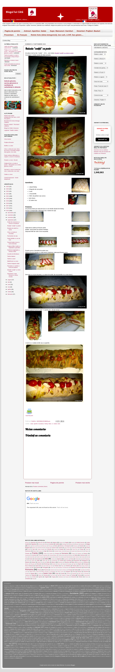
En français (22, 35)
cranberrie (17, 604)
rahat (27, 641)
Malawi (33, 562)
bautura (83, 589)
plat (25, 640)
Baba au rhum (29, 589)
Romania (29, 569)
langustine (50, 623)
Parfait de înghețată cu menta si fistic (13, 250)
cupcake (76, 606)
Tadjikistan (27, 575)
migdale (89, 629)
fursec (92, 613)
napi (10, 632)
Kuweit (81, 558)
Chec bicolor (7, 139)
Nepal (63, 564)
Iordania (83, 557)
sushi (82, 651)
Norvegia (86, 564)
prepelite (90, 639)
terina (40, 652)
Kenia (71, 559)
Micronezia (79, 562)
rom (36, 644)
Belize (29, 545)
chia (39, 599)
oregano (23, 634)
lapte (60, 623)
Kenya (21, 621)
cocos (64, 601)
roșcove (66, 643)
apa (38, 587)
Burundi (41, 547)
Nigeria (79, 564)
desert (108, 606)
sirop (96, 647)
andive (95, 586)
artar (88, 587)
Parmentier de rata (12, 236)
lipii (43, 625)
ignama (56, 618)
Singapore (67, 571)
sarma (81, 646)
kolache (21, 623)
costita (86, 602)
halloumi (103, 616)
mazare (12, 629)
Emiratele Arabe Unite (59, 551)
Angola (72, 542)
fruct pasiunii (60, 613)
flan (87, 611)
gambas (6, 614)
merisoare (41, 629)
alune (82, 586)
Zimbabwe (27, 578)
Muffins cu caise (8, 145)
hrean (26, 618)
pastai (78, 636)
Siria (74, 571)
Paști (7, 638)
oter (44, 634)
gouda (109, 614)
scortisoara (106, 646)
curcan (81, 606)
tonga (33, 578)
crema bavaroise (32, 604)
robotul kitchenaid (22, 644)
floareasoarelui (94, 611)
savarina (94, 645)
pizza (12, 640)
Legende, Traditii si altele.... (11, 130)
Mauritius (67, 562)
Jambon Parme (86, 620)
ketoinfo (72, 621)
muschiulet (95, 631)
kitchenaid (9, 623)
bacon (40, 589)
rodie (31, 644)
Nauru (59, 564)
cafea (36, 595)
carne (44, 597)
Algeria (54, 542)
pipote (7, 640)
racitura (17, 641)
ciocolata (94, 599)
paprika (31, 636)
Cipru (33, 549)
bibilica (30, 591)
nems (31, 632)
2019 (7, 201)
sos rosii (69, 649)
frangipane (26, 612)
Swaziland (74, 573)
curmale (88, 606)
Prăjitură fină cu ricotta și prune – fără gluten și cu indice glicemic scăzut (12, 51)
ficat (60, 611)
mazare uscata (20, 629)
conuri (27, 602)
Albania (49, 542)
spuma (106, 649)
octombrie (10, 217)
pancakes (101, 634)
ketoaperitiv (35, 622)
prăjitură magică (82, 639)
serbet (17, 647)
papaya (20, 636)
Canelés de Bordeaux (13, 254)
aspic (103, 587)
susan (77, 651)
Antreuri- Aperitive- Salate (35, 31)
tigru (44, 652)
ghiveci (75, 614)
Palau (62, 565)
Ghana (73, 553)
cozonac (103, 602)
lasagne (66, 623)
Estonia (67, 551)
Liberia (43, 560)
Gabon (45, 553)
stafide (24, 651)
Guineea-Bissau (53, 555)
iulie (9, 282)
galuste (107, 612)
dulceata (54, 609)
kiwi (17, 623)
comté (99, 601)
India (75, 555)
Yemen (86, 576)
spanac (81, 649)
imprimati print (29, 415)
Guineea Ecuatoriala (42, 555)
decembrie (11, 212)
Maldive (39, 562)
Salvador (52, 569)
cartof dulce (53, 597)
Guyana (60, 555)
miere (83, 629)
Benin (34, 545)
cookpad (38, 602)
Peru (32, 567)
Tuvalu (28, 576)
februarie (10, 294)
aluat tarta (75, 586)
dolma (20, 609)
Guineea (34, 555)
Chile (83, 547)
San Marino (63, 569)
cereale (103, 597)
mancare (37, 627)
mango (46, 627)
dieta (10, 609)
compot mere (93, 600)
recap (56, 641)
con (103, 600)
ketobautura (44, 622)
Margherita (70, 627)
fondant (12, 612)
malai (5, 627)
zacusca (107, 656)
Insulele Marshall (66, 557)
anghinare (107, 585)
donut (25, 609)
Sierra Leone (60, 571)
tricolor (107, 652)
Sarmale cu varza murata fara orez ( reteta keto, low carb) (12, 170)
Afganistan (33, 542)
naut (26, 632)
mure (83, 631)
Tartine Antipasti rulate (13, 263)
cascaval (66, 597)
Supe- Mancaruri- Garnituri (61, 31)
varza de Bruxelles (20, 656)
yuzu (103, 656)
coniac (5, 602)
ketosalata (92, 622)
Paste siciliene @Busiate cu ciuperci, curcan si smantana (12, 156)
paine (66, 634)
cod (69, 600)
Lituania (62, 560)
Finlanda (27, 553)
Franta (35, 553)
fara (17, 611)
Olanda (37, 565)
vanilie (108, 654)
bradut (109, 591)
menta (28, 629)
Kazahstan (66, 558)
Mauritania (60, 562)
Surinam (68, 573)
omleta (17, 634)
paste (91, 636)
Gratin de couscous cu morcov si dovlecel (13, 222)
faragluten (23, 611)
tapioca (14, 652)
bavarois (90, 589)
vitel (78, 656)
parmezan (60, 636)
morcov (36, 631)
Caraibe (73, 547)
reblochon (50, 641)
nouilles (70, 632)
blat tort (62, 591)
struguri (45, 651)
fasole (45, 611)
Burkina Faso (35, 547)
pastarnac (85, 636)
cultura (70, 606)
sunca (60, 651)
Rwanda (46, 569)
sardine (66, 646)
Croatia (81, 549)
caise (42, 595)
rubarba (71, 644)
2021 (7, 196)
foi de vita (101, 611)
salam (109, 643)
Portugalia (45, 567)
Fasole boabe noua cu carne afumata (13, 243)
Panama (74, 565)
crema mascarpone (79, 604)
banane (70, 589)
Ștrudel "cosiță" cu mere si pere (64, 53)
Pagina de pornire (12, 31)
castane (74, 597)
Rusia (39, 569)
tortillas (97, 652)
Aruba (45, 544)
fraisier (20, 612)
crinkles (37, 606)
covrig (97, 602)
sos (47, 649)
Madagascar (85, 560)
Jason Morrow (60, 665)
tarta (59, 423)
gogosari (92, 614)
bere (10, 591)
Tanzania (45, 575)
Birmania (50, 545)
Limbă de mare (21, 625)
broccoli (48, 593)
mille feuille (97, 629)
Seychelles (82, 569)
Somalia (27, 573)
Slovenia (86, 571)
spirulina (101, 649)
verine (42, 656)
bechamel (96, 589)
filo (72, 611)
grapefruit (8, 616)
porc (34, 640)
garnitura (24, 614)
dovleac (36, 609)
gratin (19, 616)
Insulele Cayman (40, 557)
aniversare (17, 587)
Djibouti (34, 551)
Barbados (82, 544)
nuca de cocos (78, 632)
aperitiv (36, 423)
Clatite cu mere (8, 174)
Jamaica (53, 558)
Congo (55, 549)
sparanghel (94, 649)
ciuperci (12, 601)
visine (69, 656)
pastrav (109, 636)
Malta (48, 562)
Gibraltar (79, 553)
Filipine (86, 551)
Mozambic (39, 564)
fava (51, 611)
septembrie (11, 220)
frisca (52, 613)
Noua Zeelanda (29, 565)
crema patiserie (107, 604)
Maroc (53, 562)
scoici (99, 646)
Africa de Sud (41, 542)
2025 (7, 186)
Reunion (86, 567)
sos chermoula (62, 649)
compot (86, 600)
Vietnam (81, 577)
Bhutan (38, 545)
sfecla (67, 647)
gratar (14, 616)
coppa (44, 602)
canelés (95, 595)
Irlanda (30, 559)
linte (39, 625)
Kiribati (76, 558)
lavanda (71, 623)
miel (78, 629)
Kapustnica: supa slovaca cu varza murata (12, 275)
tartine (24, 652)
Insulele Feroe (58, 557)
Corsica (68, 549)
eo (87, 609)
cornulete (62, 602)
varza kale (29, 656)
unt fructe (72, 654)
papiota (26, 636)
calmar (52, 595)
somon (37, 649)
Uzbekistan (60, 576)
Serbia (76, 569)
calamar (47, 595)
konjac (26, 623)
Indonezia (82, 555)
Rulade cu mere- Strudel (11, 160)
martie (9, 291)
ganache (17, 614)
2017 (7, 205)
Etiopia (78, 551)
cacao (26, 595)
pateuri (18, 638)
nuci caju (92, 632)
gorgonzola (103, 614)
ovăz (61, 634)
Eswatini (73, 551)
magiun (89, 625)
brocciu (43, 593)
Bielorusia (44, 545)
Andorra (61, 542)
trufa (15, 654)
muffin (64, 631)
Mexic (73, 562)
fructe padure (83, 613)
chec (18, 599)
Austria (57, 544)
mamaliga (29, 627)
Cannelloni (101, 595)
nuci (86, 632)
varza (11, 656)
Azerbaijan (64, 544)
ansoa (23, 587)
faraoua (40, 611)
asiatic (97, 587)
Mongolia (33, 564)
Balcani (61, 589)
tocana (62, 652)
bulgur (99, 593)
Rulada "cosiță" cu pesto (14, 225)
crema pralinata (10, 606)
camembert (70, 595)
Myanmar (107, 630)
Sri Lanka (39, 573)
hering (10, 618)
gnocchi (86, 614)
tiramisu (56, 652)
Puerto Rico (53, 567)
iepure (42, 618)
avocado (14, 589)
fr (15, 613)
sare (71, 645)
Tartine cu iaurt (11, 258)
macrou (76, 625)
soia (26, 649)
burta (11, 595)
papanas (14, 636)
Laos (28, 560)
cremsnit (24, 606)
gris (31, 616)
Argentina (33, 544)
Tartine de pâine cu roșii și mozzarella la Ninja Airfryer (11, 56)
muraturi (78, 631)
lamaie (43, 623)
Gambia (51, 553)
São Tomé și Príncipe (83, 573)
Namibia (54, 564)
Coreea (61, 549)
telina (35, 652)
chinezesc (71, 599)
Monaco (27, 564)
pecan (30, 638)
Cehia (78, 547)
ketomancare (80, 622)
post (60, 640)
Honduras (70, 555)
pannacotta (7, 636)
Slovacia (79, 571)
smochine (15, 649)
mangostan (59, 627)
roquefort (49, 644)
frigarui (40, 613)
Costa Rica (74, 549)
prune (95, 640)
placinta (19, 640)
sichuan (73, 647)
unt (66, 654)
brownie (54, 593)
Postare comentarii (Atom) (40, 486)
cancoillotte (89, 595)
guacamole (36, 616)
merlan (46, 629)
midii (73, 629)
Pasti (97, 636)
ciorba (103, 599)
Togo (58, 575)
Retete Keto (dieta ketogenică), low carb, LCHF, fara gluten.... (57, 35)
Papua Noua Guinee (83, 565)
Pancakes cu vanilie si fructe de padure (13, 266)
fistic (82, 611)
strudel (40, 651)
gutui (78, 616)
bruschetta (65, 593)
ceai (87, 597)
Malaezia (27, 562)
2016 (7, 208)
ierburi (46, 618)
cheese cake (31, 599)
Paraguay (27, 567)
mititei (108, 629)
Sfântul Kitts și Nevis (34, 571)
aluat (32, 423)
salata (8, 646)
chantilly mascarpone (9, 599)
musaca (88, 631)
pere (53, 638)
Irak (87, 557)
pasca (68, 636)
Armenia (40, 544)
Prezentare (9, 35)
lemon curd (93, 623)
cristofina (43, 606)
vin (52, 656)
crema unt (17, 606)
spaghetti (76, 649)
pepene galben (37, 638)
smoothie (21, 649)
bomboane (83, 591)
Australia (51, 544)
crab (108, 602)
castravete (80, 597)
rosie (54, 643)
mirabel (103, 629)
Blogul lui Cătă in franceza (11, 128)
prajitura (67, 640)
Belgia (88, 544)
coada (45, 600)
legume (84, 623)
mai (9, 287)
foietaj (46, 423)
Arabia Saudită (52, 587)
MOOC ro (24, 631)
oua (52, 634)
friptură (46, 613)
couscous (92, 602)
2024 (7, 189)
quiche (6, 641)
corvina (74, 602)
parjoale (54, 636)
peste (68, 638)
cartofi (59, 597)
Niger (74, 564)
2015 (7, 210)
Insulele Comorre (49, 557)
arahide (60, 587)
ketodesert (52, 622)
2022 (7, 193)
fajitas (13, 611)
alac (36, 585)
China (88, 547)
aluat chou (60, 586)
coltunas (74, 601)
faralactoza (33, 611)
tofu (66, 652)
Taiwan (40, 575)
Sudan (57, 573)
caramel (31, 597)
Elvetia (50, 551)
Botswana (75, 545)
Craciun (6, 604)
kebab (12, 621)
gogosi (97, 614)
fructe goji (75, 613)
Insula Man (32, 557)
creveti (30, 606)
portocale (41, 640)
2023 (7, 191)
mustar (101, 631)
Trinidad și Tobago (65, 575)
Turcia (79, 575)
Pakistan (57, 565)
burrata (6, 595)
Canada (60, 547)
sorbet (43, 649)
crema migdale (89, 604)
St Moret (19, 651)
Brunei (86, 545)
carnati (37, 597)
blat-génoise (69, 591)
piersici (104, 638)
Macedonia (76, 560)
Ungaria (47, 577)
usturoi (90, 654)
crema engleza (68, 604)
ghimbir (69, 614)
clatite (18, 601)
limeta (28, 625)
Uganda (40, 577)
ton (74, 652)
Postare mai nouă (32, 483)
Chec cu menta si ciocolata (12, 232)
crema (23, 604)
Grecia (85, 553)
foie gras (107, 611)
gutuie (82, 616)
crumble (61, 606)
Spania (33, 573)
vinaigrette (57, 656)
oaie (110, 632)
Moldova (86, 562)
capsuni (12, 597)
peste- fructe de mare (78, 638)
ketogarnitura (64, 622)
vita (73, 656)
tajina (109, 651)
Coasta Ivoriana (41, 549)
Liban (38, 560)
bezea (14, 591)
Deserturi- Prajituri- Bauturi (88, 31)
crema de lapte (59, 604)
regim (60, 641)
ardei (66, 587)
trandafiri (103, 652)
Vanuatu (67, 576)
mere (34, 629)
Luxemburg (69, 560)
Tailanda (34, 575)
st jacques (11, 651)
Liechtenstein (55, 560)
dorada (30, 609)
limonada (34, 625)
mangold (53, 627)
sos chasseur (54, 649)
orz (32, 634)
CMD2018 (33, 601)
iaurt (36, 618)
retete (90, 641)
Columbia (49, 549)
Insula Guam (87, 618)
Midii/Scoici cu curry (12, 261)
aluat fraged (68, 586)
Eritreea (97, 609)
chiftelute (44, 599)
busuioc (21, 595)
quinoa (11, 641)
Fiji (82, 551)
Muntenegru (47, 564)
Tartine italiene (11, 256)
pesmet (63, 638)
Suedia (62, 573)
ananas (89, 586)
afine (17, 586)
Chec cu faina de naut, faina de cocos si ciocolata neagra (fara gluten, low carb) (12, 150)
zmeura (18, 658)
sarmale (87, 646)
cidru (89, 599)
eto (9, 611)
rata (38, 641)
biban (25, 591)
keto (26, 622)
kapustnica (100, 620)
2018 (7, 203)
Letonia (32, 560)
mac (64, 625)
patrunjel (24, 638)
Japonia (59, 559)
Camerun (54, 547)
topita (87, 652)
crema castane (41, 604)
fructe (67, 613)
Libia (48, 560)
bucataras (41, 423)
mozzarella (57, 631)
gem (45, 614)
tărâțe (30, 652)
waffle (83, 656)
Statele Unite (47, 573)
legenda (77, 623)
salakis (104, 643)
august (10, 279)
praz (75, 640)
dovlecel (43, 609)
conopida (12, 602)
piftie (109, 638)
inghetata (78, 618)
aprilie (9, 289)
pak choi (72, 634)
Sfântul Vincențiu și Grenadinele (48, 571)
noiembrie (10, 215)
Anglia (66, 542)
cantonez (107, 595)
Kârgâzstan (87, 558)
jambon (78, 620)
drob (49, 609)
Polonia (38, 567)
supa (66, 651)
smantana (7, 649)
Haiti (65, 555)
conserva (20, 602)
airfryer (31, 586)
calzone (58, 595)
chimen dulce (58, 599)
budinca (86, 593)
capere (6, 597)
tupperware (26, 654)
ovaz (57, 634)
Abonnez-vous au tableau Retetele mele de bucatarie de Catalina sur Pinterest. (102, 151)
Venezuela (73, 577)
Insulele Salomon (76, 557)
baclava (35, 589)
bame (65, 589)
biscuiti (55, 591)
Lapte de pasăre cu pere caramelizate (11, 47)
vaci (102, 654)
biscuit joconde (48, 591)
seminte (6, 647)
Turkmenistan (87, 575)
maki (102, 625)
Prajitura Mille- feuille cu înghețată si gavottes (13, 247)
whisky (89, 656)
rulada (55, 423)
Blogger (73, 665)
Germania (64, 553)
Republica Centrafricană (63, 567)
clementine (26, 601)
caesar (31, 595)
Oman (42, 565)
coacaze (40, 600)
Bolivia (56, 546)
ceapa (92, 597)
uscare (84, 654)
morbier (30, 630)
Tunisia (73, 575)
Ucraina (34, 577)
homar (15, 618)
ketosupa (100, 622)
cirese (5, 601)
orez (28, 634)
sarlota (75, 646)
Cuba (87, 549)
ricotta (106, 641)
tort (91, 652)
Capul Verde (67, 547)
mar (65, 627)
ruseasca (88, 644)
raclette (22, 641)
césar (108, 597)
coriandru (56, 602)
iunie (9, 284)
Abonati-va (102, 139)
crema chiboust (50, 604)
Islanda (36, 559)
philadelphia (97, 638)
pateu (13, 638)
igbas (51, 618)
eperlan (91, 609)
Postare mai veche (83, 483)
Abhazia (27, 542)
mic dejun (57, 629)
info (73, 618)
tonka (83, 652)
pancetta (107, 634)
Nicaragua (69, 564)
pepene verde (46, 638)
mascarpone (91, 627)
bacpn (45, 589)
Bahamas (71, 544)
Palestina (68, 565)
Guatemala (27, 555)
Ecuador (40, 551)
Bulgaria (27, 547)
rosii (58, 644)
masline (99, 627)
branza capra (18, 593)
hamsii (5, 618)
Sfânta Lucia (34, 647)
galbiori (102, 612)
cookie (32, 602)
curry (93, 606)
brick (31, 593)
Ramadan (33, 641)
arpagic (84, 587)
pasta (73, 636)
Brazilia (81, 546)
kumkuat (32, 623)
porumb (54, 640)
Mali (44, 562)
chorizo (79, 599)
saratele (60, 646)
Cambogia (47, 547)
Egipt (45, 551)
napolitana (15, 632)
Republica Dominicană (76, 567)
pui (107, 640)
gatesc (33, 614)
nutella (105, 632)
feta (55, 611)
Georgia (57, 553)
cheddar (24, 599)
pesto (91, 638)
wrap (93, 656)
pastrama (103, 636)
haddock (94, 616)
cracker (11, 604)
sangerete (41, 646)
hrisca (31, 618)
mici (63, 629)
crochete (54, 606)
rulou (83, 644)
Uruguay (54, 577)
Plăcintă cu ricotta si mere (11, 60)
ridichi (5, 644)
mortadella (43, 630)
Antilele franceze (80, 542)
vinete (63, 656)
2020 (7, 198)
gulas (73, 616)
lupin (52, 625)
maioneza (96, 625)
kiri (105, 621)
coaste (58, 601)
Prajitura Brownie (9, 142)
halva (108, 616)
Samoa (57, 569)
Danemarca (28, 551)
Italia (49, 423)
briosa (36, 593)
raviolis (44, 641)
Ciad (29, 549)
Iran (26, 559)
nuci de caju (99, 632)
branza (8, 593)
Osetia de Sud (49, 565)
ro (52, 423)
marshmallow (83, 627)
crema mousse (98, 604)
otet (47, 634)
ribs (101, 641)
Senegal (70, 569)
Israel (41, 559)
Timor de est (53, 575)
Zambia (6, 658)
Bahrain (76, 544)
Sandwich (34, 646)
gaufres (39, 614)
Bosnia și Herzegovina (65, 546)
